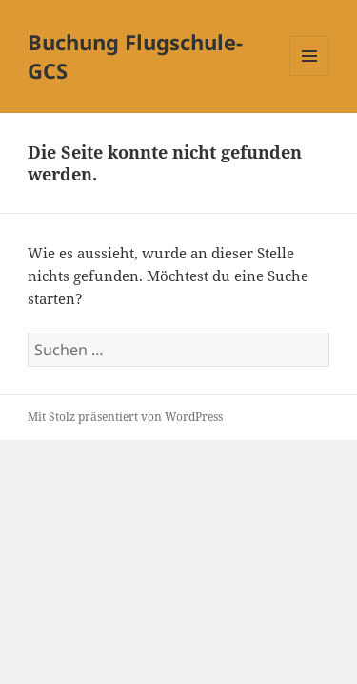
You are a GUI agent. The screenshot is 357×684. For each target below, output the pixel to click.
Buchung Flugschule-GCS (135, 56)
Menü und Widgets (309, 75)
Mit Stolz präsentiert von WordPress (125, 416)
